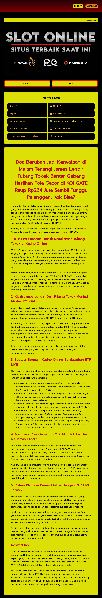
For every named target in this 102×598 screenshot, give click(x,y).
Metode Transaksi (18, 121)
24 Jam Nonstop (61, 128)
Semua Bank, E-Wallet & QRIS (68, 121)
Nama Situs (15, 106)
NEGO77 (78, 6)
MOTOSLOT (92, 6)
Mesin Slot (58, 106)
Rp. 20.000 (59, 113)
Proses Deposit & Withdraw (23, 136)
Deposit (13, 113)
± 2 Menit (58, 136)
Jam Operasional (18, 128)
